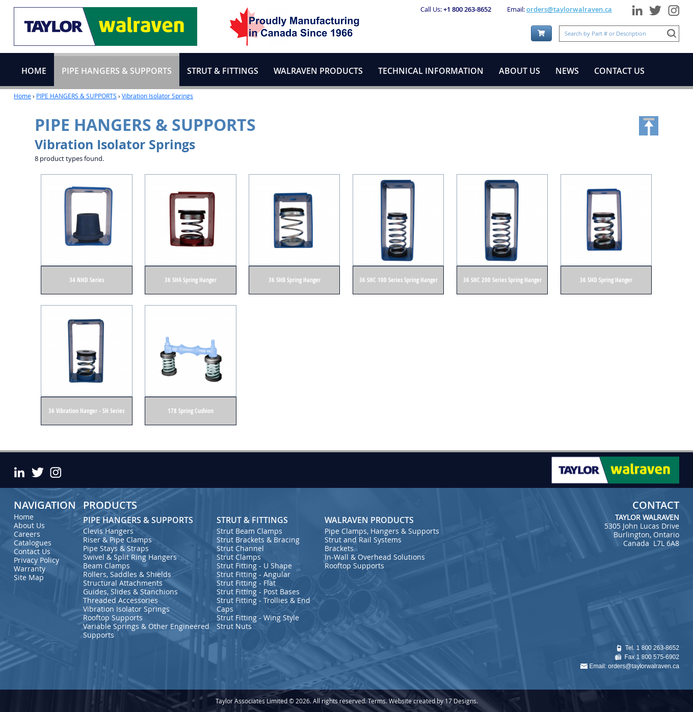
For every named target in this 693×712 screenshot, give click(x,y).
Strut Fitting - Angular (253, 574)
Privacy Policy (36, 560)
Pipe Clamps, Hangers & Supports (382, 531)
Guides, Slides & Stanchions (130, 591)
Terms (377, 701)
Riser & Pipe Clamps (117, 539)
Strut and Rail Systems (363, 539)
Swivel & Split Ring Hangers (130, 557)
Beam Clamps (106, 565)
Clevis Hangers (108, 531)
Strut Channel (240, 548)
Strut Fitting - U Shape (254, 565)
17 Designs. (461, 701)
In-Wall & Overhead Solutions (375, 557)
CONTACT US (619, 70)
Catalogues (32, 542)
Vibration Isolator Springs (157, 96)
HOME (33, 70)
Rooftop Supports (113, 617)
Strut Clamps (239, 557)
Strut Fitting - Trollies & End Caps (263, 604)
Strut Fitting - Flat (246, 583)
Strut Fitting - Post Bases (258, 591)
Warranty (29, 568)
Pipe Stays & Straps (116, 548)
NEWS (567, 70)
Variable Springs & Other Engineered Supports (146, 630)
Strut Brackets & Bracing (258, 539)
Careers (27, 534)
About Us (29, 525)
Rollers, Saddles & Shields (127, 574)
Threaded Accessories (120, 600)
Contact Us (32, 551)
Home (22, 96)
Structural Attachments (123, 583)
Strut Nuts (234, 626)
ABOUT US (519, 70)
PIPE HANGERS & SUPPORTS (76, 96)
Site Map (29, 577)
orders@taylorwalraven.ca (569, 9)
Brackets (339, 548)
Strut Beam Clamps (249, 531)
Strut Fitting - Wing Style (258, 617)
